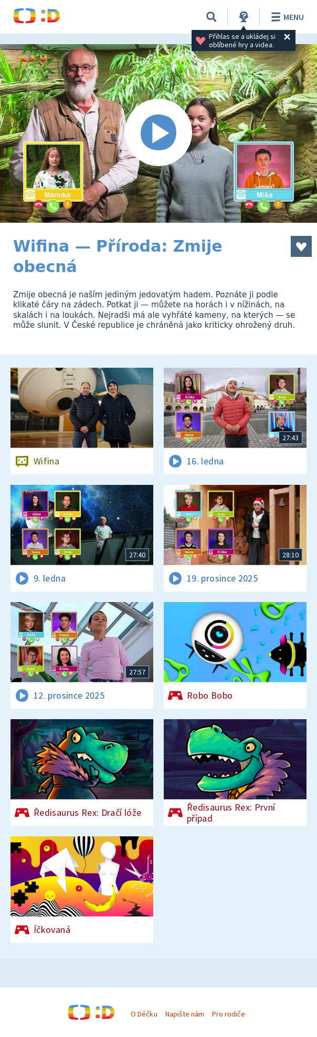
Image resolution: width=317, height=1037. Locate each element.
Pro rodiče (228, 1014)
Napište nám (184, 1014)
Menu (286, 17)
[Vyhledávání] (211, 17)
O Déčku (144, 1014)
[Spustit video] (158, 133)
